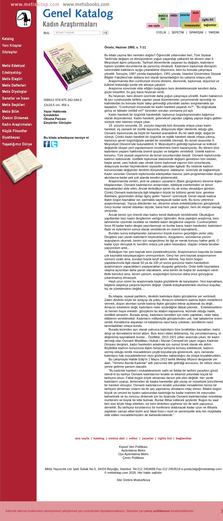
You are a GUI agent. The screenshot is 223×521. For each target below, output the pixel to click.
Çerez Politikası (133, 457)
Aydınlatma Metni (133, 450)
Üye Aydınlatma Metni (133, 454)
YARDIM (213, 32)
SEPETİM (177, 32)
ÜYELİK (161, 32)
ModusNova (141, 480)
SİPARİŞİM (196, 32)
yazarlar (148, 438)
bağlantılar (183, 438)
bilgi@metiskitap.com (207, 469)
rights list (165, 438)
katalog (98, 438)
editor (133, 438)
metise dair (116, 438)
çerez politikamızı (157, 511)
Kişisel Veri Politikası (133, 446)
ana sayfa (82, 438)
